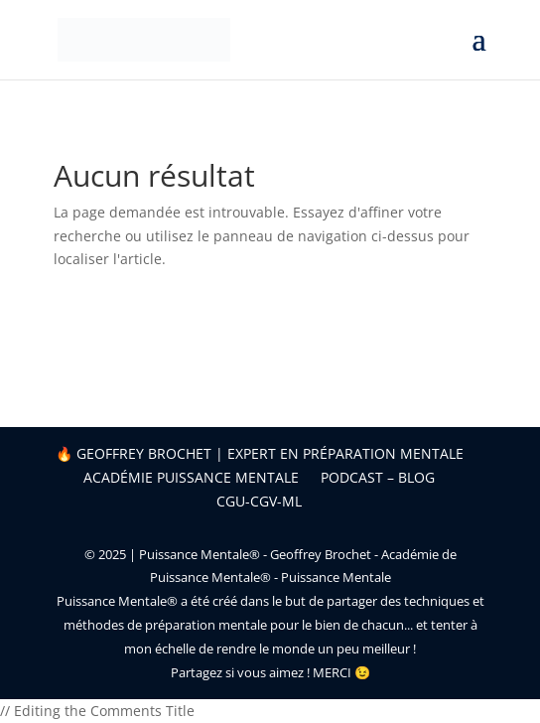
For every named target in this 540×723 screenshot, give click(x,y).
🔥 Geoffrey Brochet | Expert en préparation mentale (260, 453)
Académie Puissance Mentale (191, 477)
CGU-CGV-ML (259, 501)
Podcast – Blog (378, 477)
